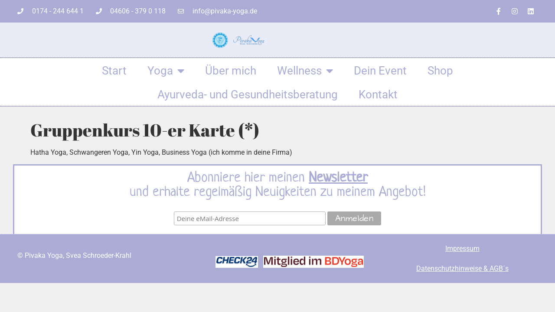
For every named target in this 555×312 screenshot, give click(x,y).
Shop (440, 70)
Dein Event (380, 70)
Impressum (462, 248)
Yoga (165, 71)
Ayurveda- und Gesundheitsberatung (247, 94)
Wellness (305, 71)
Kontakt (378, 94)
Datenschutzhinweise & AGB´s (462, 268)
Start (114, 70)
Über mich (230, 70)
